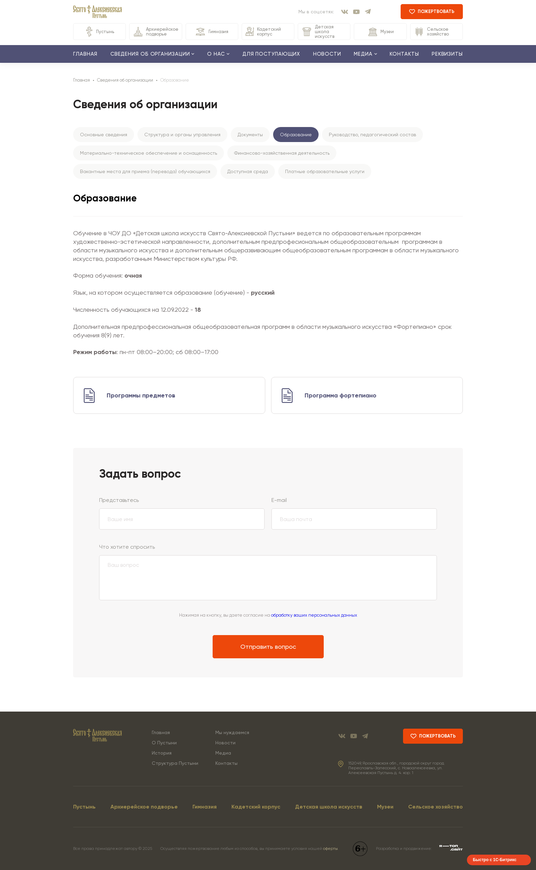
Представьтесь (119, 500)
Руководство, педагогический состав (372, 134)
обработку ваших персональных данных (314, 615)
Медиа (223, 753)
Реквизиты (447, 54)
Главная (85, 54)
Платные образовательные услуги (324, 171)
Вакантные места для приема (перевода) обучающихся (145, 171)
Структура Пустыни (175, 763)
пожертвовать (431, 11)
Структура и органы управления (182, 134)
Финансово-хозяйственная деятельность (282, 153)
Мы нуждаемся (232, 732)
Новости (327, 54)
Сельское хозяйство (431, 32)
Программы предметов (141, 395)
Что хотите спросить (127, 547)
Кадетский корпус (263, 32)
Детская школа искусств (318, 31)
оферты (330, 848)
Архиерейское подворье (155, 31)
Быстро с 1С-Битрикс (495, 859)
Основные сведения (103, 134)
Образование (296, 134)
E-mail (279, 500)
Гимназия (211, 32)
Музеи (380, 32)
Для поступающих (271, 54)
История (162, 753)
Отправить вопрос (268, 646)
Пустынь (99, 32)
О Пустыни (164, 742)
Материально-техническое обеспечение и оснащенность (148, 153)
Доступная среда (247, 171)
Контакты (404, 54)
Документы (250, 134)
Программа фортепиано (340, 395)
